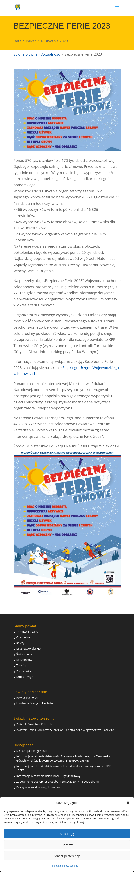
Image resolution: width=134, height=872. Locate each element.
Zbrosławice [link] (24, 671)
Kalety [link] (20, 643)
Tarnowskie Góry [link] (27, 632)
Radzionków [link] (24, 660)
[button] (128, 803)
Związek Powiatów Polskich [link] (34, 724)
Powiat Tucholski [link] (27, 697)
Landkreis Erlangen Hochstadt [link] (36, 703)
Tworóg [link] (21, 665)
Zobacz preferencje (67, 856)
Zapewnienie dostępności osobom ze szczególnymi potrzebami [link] (57, 781)
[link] (18, 6)
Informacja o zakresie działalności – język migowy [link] (48, 776)
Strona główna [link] (26, 54)
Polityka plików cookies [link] (65, 865)
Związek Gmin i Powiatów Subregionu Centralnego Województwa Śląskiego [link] (65, 730)
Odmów (67, 845)
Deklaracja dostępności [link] (31, 751)
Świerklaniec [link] (24, 654)
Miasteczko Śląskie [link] (28, 648)
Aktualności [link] (51, 54)
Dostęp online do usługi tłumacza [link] (38, 787)
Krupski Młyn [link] (24, 677)
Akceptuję (67, 834)
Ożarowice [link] (23, 637)
